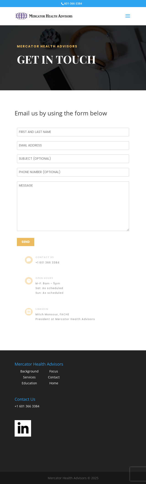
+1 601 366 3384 (49, 262)
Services (29, 377)
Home (53, 383)
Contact (54, 377)
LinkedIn (44, 309)
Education (29, 383)
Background (29, 371)
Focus (53, 371)
